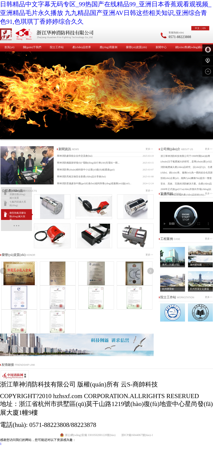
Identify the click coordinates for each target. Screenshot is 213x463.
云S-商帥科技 (139, 384)
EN (204, 28)
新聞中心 (161, 47)
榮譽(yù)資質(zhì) (136, 47)
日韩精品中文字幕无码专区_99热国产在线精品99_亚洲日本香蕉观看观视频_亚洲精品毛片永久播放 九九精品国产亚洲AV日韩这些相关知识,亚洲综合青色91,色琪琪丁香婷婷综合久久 (105, 13)
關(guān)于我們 (32, 47)
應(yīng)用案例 (108, 47)
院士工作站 (57, 47)
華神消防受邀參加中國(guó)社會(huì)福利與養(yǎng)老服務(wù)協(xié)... (105, 183)
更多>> (150, 149)
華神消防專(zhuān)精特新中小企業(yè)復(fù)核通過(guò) (105, 169)
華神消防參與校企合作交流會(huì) (105, 155)
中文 (197, 28)
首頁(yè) (9, 47)
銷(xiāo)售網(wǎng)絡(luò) (190, 47)
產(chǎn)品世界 (81, 47)
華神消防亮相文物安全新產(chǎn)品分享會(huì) (105, 176)
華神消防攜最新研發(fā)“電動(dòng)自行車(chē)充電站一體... (105, 162)
